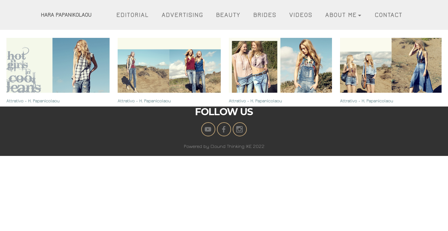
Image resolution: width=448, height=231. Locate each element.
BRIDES (264, 15)
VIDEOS (300, 15)
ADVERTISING (182, 15)
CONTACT (388, 15)
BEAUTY (228, 15)
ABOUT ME (341, 15)
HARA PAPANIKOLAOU (66, 15)
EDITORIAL (132, 15)
